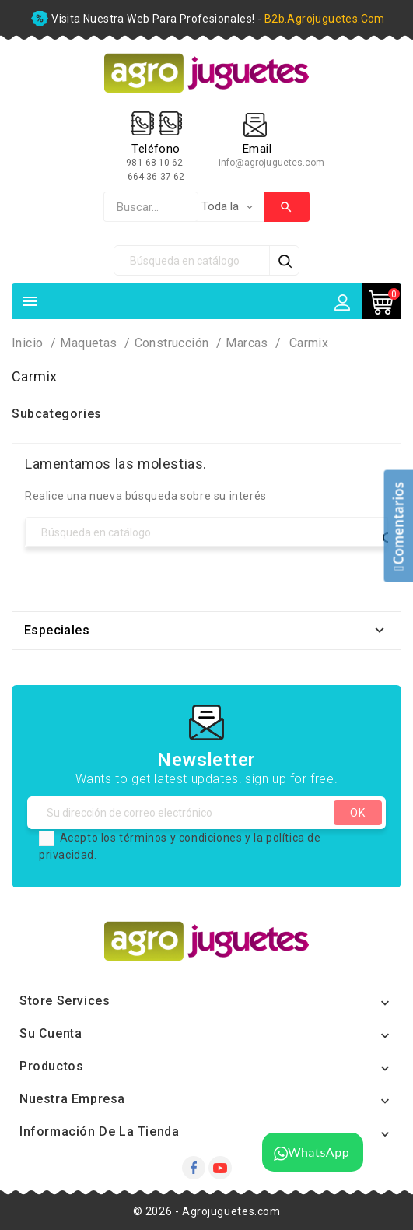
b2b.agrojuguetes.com (324, 18)
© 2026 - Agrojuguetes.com (207, 1211)
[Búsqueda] (192, 260)
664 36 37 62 (156, 176)
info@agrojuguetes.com (272, 162)
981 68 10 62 (155, 162)
